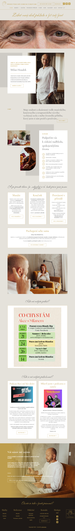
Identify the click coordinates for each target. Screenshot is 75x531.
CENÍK (44, 7)
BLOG (55, 7)
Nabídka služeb (16, 85)
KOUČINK (23, 7)
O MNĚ (40, 7)
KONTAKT (60, 7)
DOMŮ (11, 7)
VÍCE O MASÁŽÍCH (15, 216)
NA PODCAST (21, 432)
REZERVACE (44, 521)
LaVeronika (43, 527)
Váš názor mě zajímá (45, 4)
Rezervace (58, 4)
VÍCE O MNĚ (62, 120)
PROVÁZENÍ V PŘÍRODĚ (32, 7)
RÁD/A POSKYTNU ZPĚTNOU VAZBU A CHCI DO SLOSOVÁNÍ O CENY (26, 480)
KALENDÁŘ (50, 7)
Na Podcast (52, 435)
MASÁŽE (16, 7)
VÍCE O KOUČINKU (37, 216)
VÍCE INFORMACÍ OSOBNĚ (36, 244)
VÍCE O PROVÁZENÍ (58, 221)
